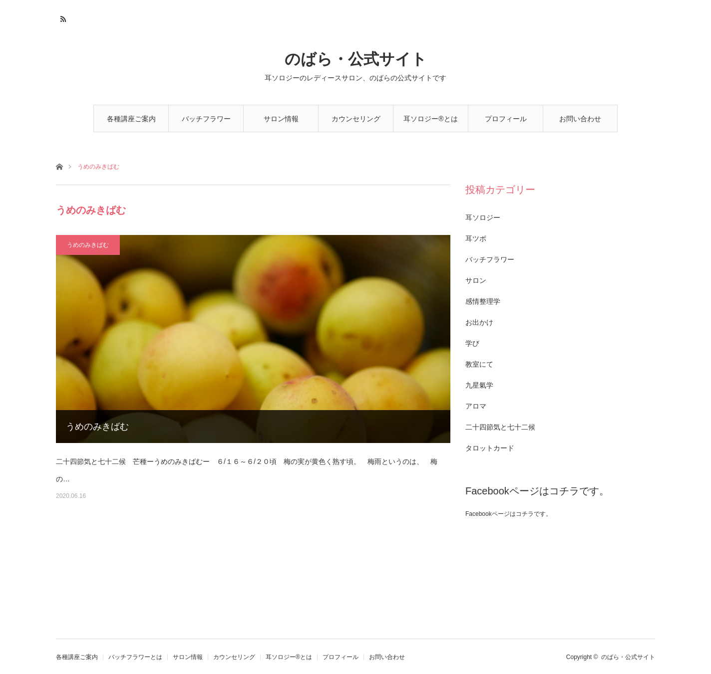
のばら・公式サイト (356, 59)
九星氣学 (479, 385)
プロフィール (506, 119)
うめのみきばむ (88, 244)
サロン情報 (281, 119)
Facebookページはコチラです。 (537, 490)
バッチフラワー (489, 259)
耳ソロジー (482, 218)
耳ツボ (475, 238)
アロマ (475, 406)
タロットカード (489, 448)
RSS (62, 17)
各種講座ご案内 (131, 119)
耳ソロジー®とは (430, 119)
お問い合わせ (580, 119)
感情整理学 (482, 301)
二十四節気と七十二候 (500, 427)
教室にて (479, 364)
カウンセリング (356, 119)
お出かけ (479, 322)
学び (472, 343)
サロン (475, 280)
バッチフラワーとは (206, 123)
